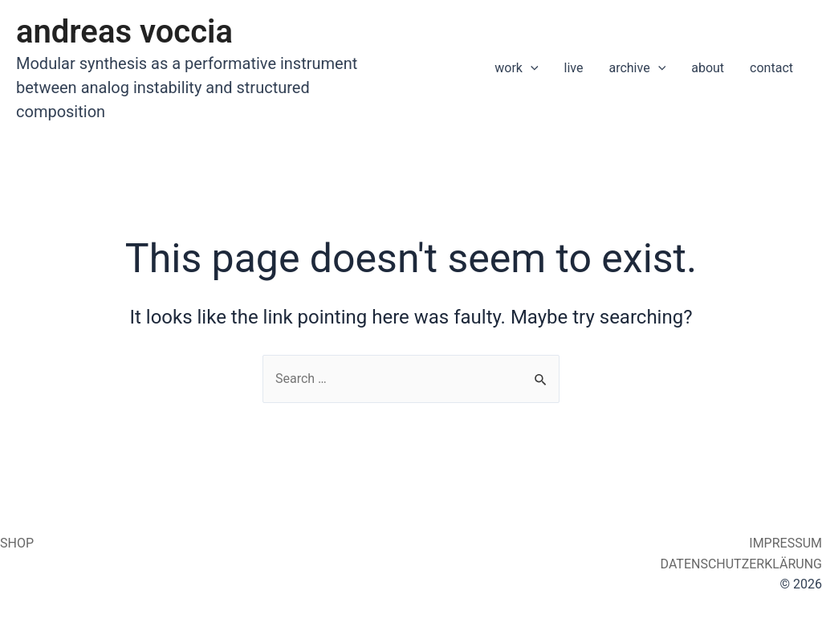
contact (771, 67)
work (516, 68)
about (707, 67)
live (574, 67)
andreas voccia (124, 32)
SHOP (17, 543)
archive (636, 68)
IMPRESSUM (784, 543)
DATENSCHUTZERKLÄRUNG (739, 564)
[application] (531, 68)
